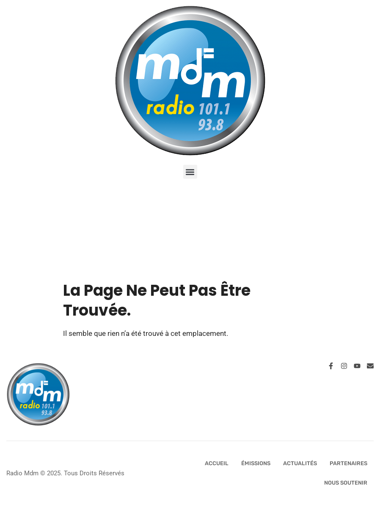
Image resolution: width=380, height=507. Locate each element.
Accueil (217, 463)
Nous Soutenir (345, 483)
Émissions (255, 463)
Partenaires (348, 463)
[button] (190, 172)
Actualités (300, 463)
